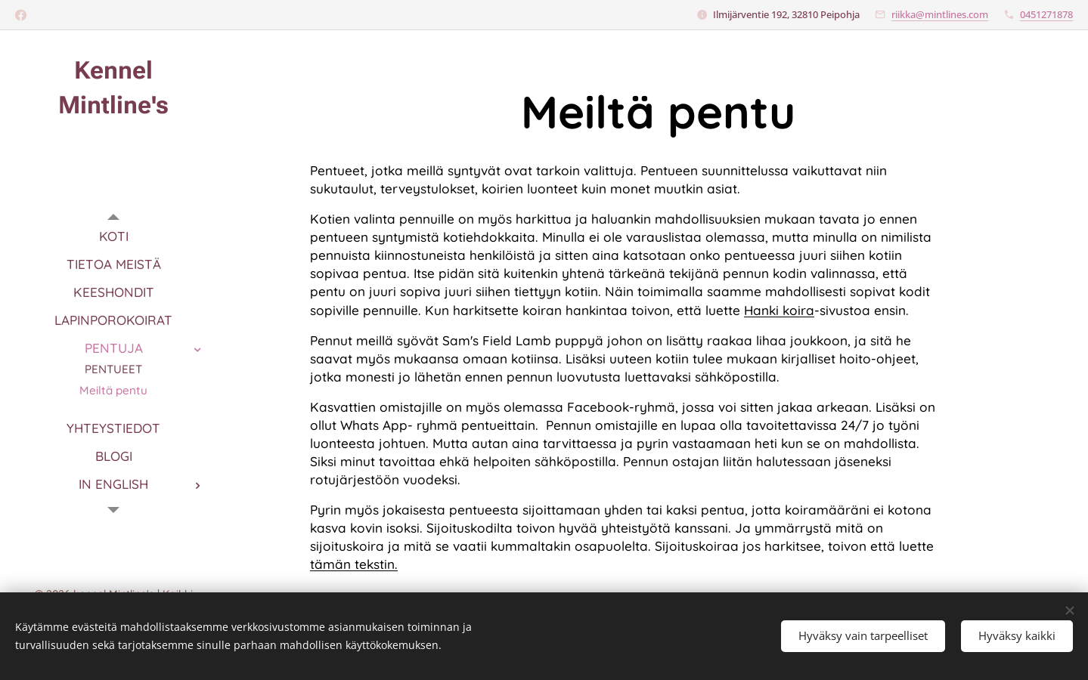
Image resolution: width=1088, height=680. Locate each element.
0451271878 (1046, 14)
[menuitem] (113, 236)
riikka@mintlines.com (939, 14)
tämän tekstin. (354, 564)
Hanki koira (779, 310)
